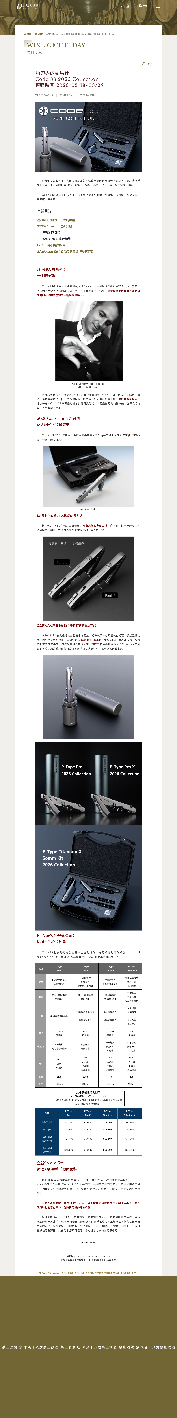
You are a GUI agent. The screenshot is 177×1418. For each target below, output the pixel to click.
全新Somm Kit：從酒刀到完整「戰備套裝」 (66, 251)
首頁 (27, 34)
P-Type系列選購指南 (51, 245)
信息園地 (39, 34)
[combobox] (111, 6)
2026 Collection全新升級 (54, 226)
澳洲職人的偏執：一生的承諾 (56, 220)
